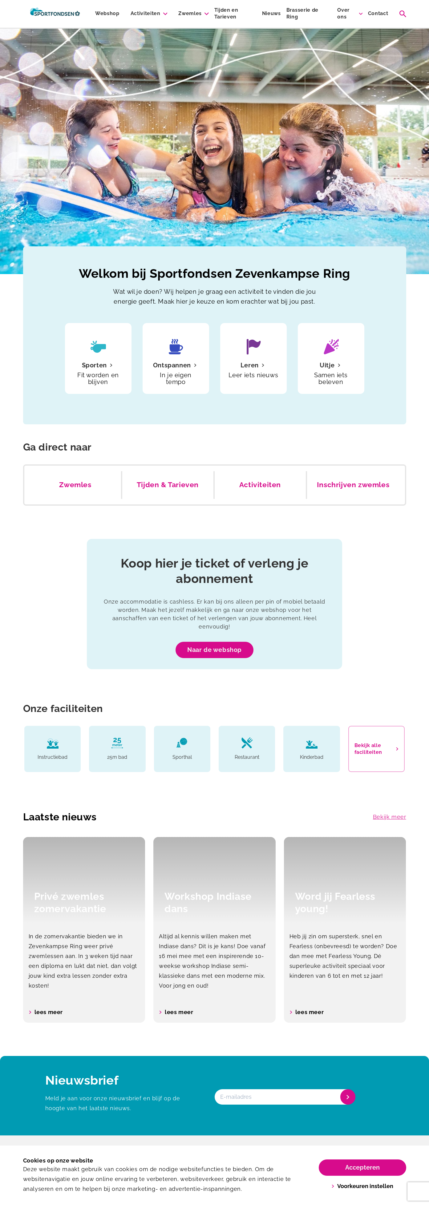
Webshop (107, 13)
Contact (378, 13)
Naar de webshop (214, 649)
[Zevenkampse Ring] (55, 14)
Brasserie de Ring (302, 13)
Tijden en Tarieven (226, 13)
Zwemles (190, 13)
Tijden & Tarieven (168, 485)
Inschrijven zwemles (353, 485)
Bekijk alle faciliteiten (376, 748)
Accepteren (362, 1167)
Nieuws (271, 13)
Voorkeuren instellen (362, 1186)
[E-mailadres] (284, 1097)
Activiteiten (145, 13)
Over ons (343, 13)
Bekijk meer (389, 817)
